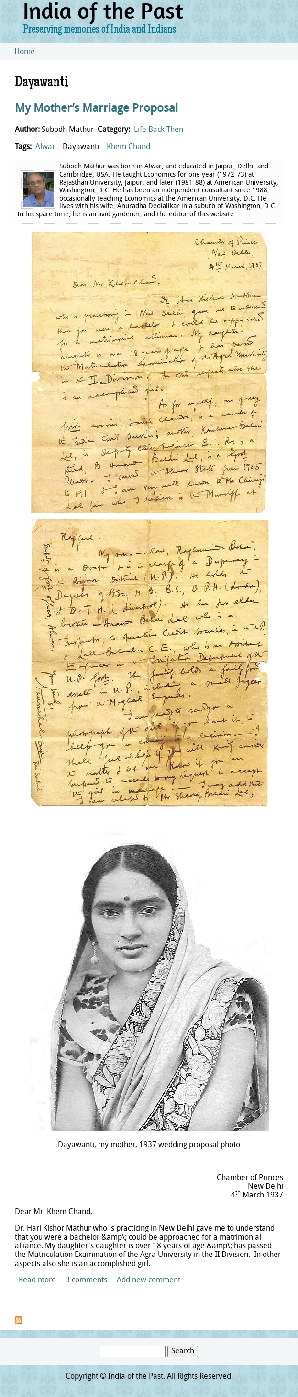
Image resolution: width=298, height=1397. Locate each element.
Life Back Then (158, 130)
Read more (37, 1280)
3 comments (86, 1280)
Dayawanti (81, 147)
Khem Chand (128, 147)
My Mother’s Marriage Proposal (96, 109)
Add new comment (148, 1280)
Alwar (45, 147)
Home (24, 52)
